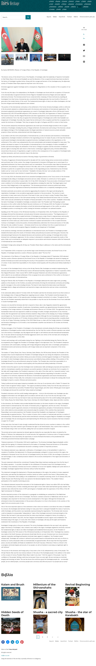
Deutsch (71, 1)
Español (57, 4)
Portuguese (79, 4)
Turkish (84, 1)
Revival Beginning (77, 584)
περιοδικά (62, 16)
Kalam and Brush (12, 584)
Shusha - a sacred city (48, 612)
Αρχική (49, 16)
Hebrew (74, 6)
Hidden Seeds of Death (12, 614)
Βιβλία (76, 16)
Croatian (52, 9)
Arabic (90, 1)
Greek (79, 6)
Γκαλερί (69, 16)
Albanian (86, 6)
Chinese (64, 4)
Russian (58, 1)
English (52, 1)
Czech (51, 4)
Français (64, 1)
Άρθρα (55, 16)
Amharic (61, 6)
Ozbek (64, 9)
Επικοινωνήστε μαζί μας (87, 16)
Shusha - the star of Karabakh (78, 614)
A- (84, 34)
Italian (78, 1)
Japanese (71, 4)
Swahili (59, 9)
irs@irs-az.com (5, 655)
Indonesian (88, 4)
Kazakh (67, 6)
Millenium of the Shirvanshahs (44, 586)
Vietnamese (53, 6)
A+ (84, 38)
